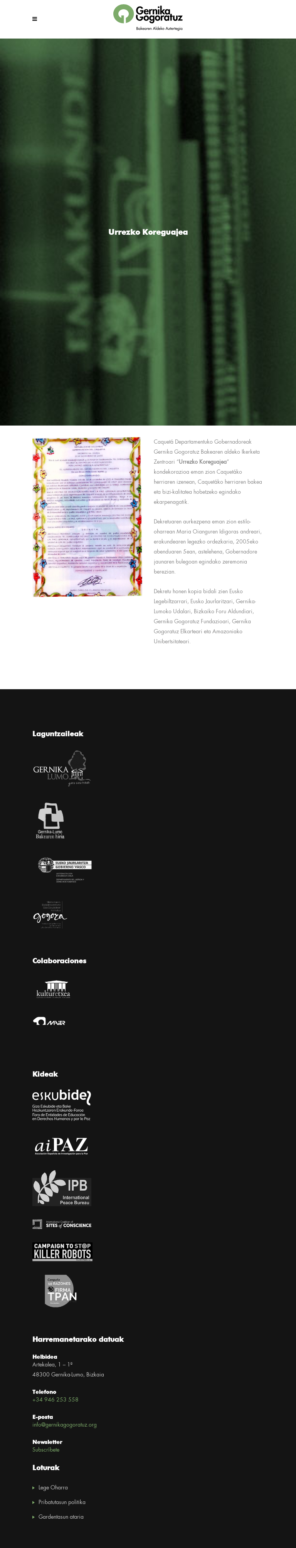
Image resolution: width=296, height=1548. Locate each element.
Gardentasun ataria (61, 1517)
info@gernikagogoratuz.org (64, 1425)
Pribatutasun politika (62, 1502)
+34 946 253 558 (55, 1400)
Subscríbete (45, 1450)
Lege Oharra (53, 1488)
